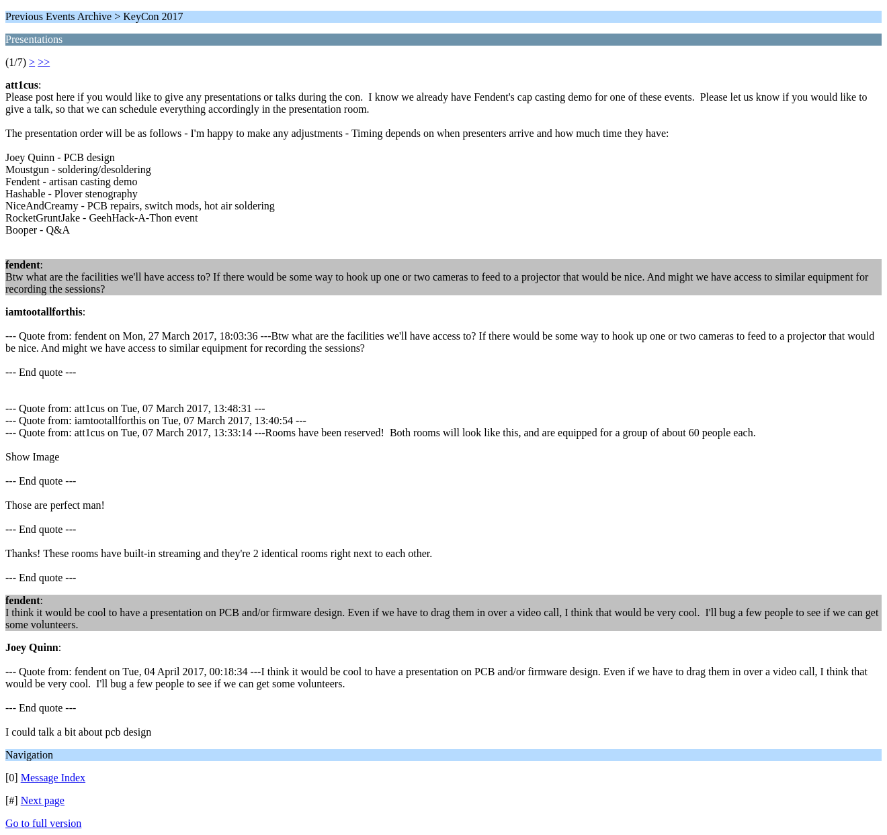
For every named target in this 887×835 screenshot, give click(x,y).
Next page (43, 800)
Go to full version (43, 823)
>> (44, 62)
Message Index (53, 777)
